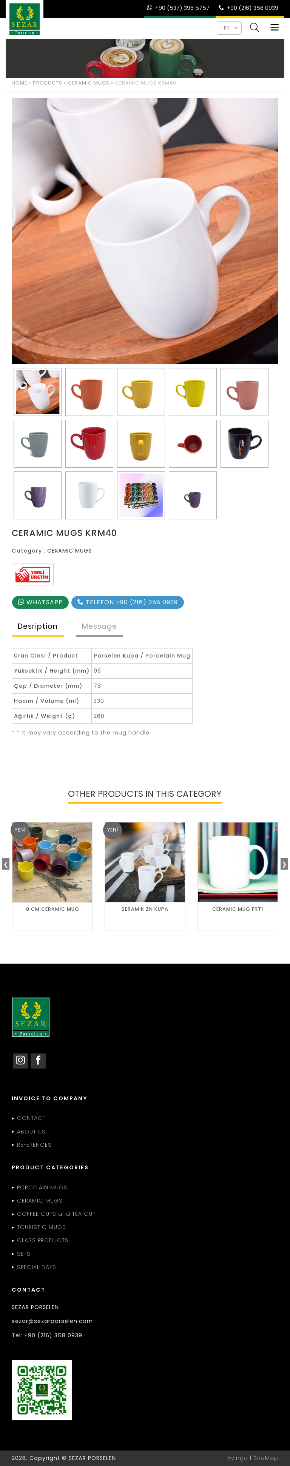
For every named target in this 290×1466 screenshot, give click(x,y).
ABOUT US (31, 1131)
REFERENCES (34, 1145)
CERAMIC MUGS (89, 83)
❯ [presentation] (284, 864)
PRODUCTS (47, 83)
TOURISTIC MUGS (41, 1227)
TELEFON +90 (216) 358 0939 (127, 602)
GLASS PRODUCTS (43, 1240)
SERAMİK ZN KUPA (145, 909)
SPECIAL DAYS (36, 1267)
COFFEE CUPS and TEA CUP (56, 1214)
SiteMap (265, 1458)
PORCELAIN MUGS (42, 1187)
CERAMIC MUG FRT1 (237, 909)
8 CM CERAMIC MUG (52, 909)
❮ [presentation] (5, 864)
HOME (19, 83)
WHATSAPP (40, 602)
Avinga (237, 1458)
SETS (24, 1254)
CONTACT (31, 1118)
